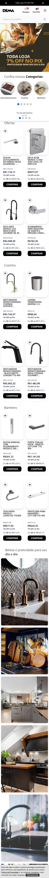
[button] (6, 3)
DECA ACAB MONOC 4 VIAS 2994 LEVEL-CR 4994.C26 (35, 160)
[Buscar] (45, 19)
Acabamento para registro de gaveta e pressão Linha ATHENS (36, 230)
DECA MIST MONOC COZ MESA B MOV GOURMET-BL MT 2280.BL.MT (11, 230)
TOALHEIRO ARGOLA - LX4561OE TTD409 (12, 513)
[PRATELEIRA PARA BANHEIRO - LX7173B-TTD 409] (37, 495)
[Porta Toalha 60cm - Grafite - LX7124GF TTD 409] (37, 426)
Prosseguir (32, 875)
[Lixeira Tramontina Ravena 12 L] (37, 283)
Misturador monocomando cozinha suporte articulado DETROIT (12, 305)
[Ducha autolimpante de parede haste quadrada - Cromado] (12, 141)
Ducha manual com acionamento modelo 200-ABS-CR (11, 446)
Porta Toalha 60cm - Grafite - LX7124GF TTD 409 (36, 445)
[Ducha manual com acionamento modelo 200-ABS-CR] (12, 426)
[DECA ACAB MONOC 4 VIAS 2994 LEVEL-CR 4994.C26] (37, 141)
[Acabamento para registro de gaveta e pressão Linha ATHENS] (37, 210)
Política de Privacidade (10, 872)
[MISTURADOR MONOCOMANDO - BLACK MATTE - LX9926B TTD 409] (12, 352)
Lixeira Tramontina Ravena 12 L (35, 302)
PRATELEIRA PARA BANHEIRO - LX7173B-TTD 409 (36, 513)
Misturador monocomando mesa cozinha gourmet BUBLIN (36, 373)
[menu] (45, 10)
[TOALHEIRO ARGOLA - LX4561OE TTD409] (12, 495)
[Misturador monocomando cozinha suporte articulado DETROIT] (12, 283)
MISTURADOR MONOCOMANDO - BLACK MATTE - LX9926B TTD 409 (12, 372)
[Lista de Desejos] (5, 131)
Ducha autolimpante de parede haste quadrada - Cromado (12, 161)
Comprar (12, 184)
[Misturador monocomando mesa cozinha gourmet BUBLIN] (37, 352)
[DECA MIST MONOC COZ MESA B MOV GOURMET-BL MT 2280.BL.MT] (12, 210)
